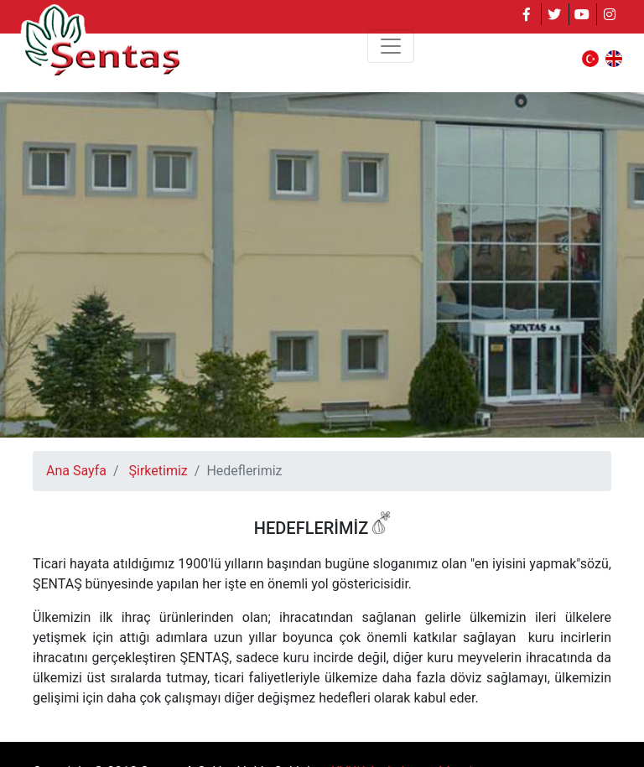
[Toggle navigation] (390, 46)
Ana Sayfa (76, 471)
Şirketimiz (158, 471)
